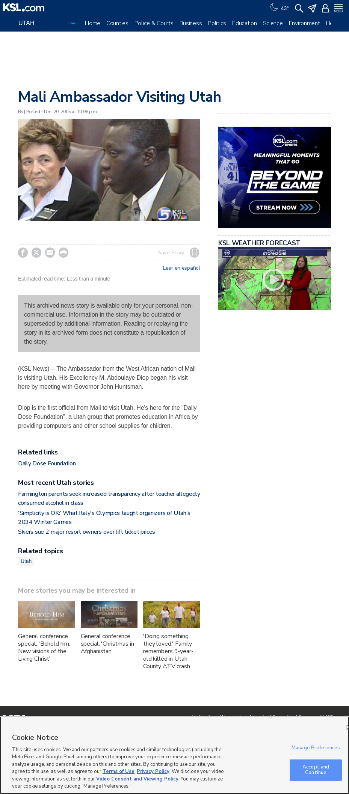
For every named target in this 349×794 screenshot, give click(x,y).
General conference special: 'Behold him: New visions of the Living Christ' (44, 647)
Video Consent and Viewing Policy (137, 779)
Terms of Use (118, 771)
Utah (26, 561)
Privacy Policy (153, 771)
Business (191, 23)
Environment (304, 23)
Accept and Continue (315, 770)
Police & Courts (154, 23)
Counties (117, 23)
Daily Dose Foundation (47, 463)
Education (244, 23)
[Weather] (279, 7)
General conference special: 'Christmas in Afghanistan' (107, 643)
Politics (217, 23)
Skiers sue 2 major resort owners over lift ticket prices (86, 532)
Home (92, 23)
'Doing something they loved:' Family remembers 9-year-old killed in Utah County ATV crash (168, 651)
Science (273, 23)
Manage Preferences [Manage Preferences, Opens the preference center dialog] (316, 747)
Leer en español (181, 268)
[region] (174, 755)
